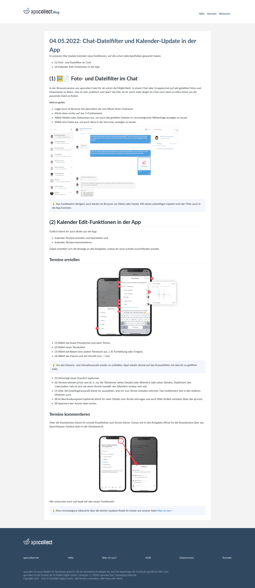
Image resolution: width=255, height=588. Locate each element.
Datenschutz (186, 557)
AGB (148, 557)
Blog (41, 11)
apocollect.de (31, 557)
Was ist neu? (109, 557)
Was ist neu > (165, 510)
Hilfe (202, 13)
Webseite (224, 13)
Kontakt (211, 13)
